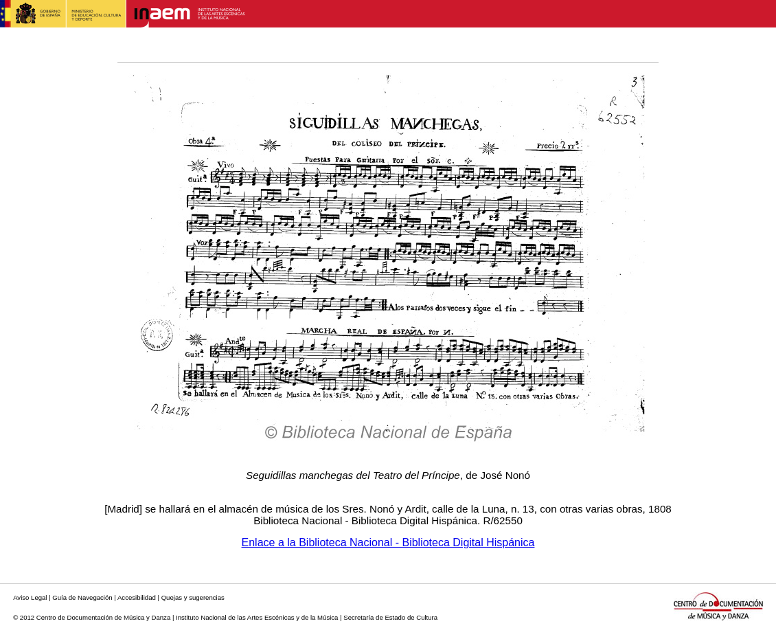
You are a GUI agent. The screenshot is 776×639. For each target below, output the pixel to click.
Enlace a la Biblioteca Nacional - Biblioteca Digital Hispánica (388, 542)
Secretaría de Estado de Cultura (390, 617)
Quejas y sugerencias (193, 597)
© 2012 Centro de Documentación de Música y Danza (91, 617)
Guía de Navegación (82, 597)
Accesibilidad (136, 597)
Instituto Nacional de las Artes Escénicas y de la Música (257, 617)
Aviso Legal (30, 597)
